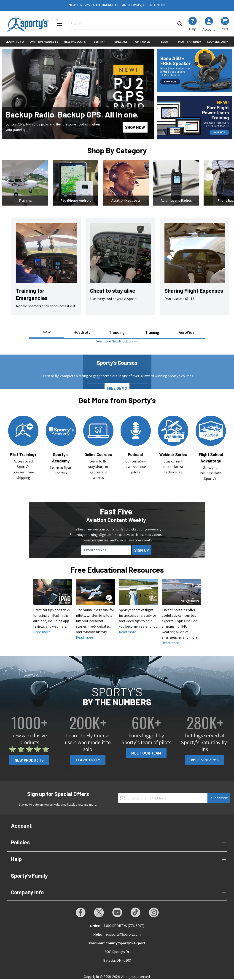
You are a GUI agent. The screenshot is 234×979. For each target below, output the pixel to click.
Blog (164, 41)
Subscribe (219, 794)
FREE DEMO (117, 384)
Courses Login (218, 41)
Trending (117, 328)
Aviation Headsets (44, 41)
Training (152, 328)
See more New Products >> (117, 337)
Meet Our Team (146, 749)
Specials (121, 41)
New (47, 327)
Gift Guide (142, 41)
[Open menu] (59, 23)
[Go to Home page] (27, 24)
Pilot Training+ (190, 41)
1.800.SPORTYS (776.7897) (124, 921)
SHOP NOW (135, 127)
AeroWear (187, 328)
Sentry (99, 41)
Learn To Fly (88, 755)
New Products (75, 41)
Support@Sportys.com (123, 930)
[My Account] (192, 24)
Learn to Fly (15, 41)
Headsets (81, 328)
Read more (41, 627)
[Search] (179, 23)
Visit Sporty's (205, 755)
